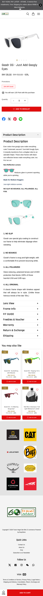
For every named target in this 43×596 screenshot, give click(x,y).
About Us (21, 547)
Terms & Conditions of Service (12, 580)
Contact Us (21, 544)
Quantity (5, 99)
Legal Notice (35, 580)
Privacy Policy (26, 580)
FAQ (21, 550)
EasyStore (22, 532)
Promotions (6, 82)
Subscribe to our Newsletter (21, 553)
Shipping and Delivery (10, 582)
